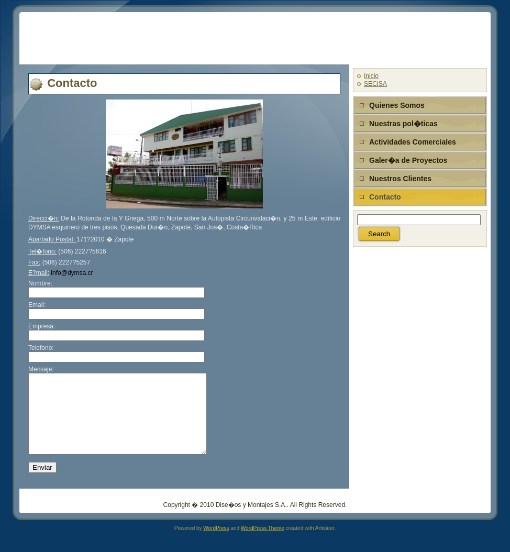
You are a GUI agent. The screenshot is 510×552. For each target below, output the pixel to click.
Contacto (72, 83)
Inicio (371, 76)
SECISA (375, 83)
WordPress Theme (262, 544)
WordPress (216, 544)
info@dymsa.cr (72, 273)
